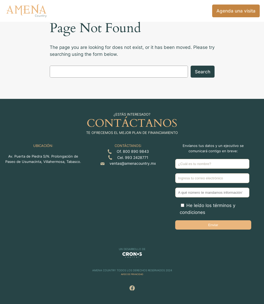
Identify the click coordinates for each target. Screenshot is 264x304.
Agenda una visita (235, 11)
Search (202, 71)
